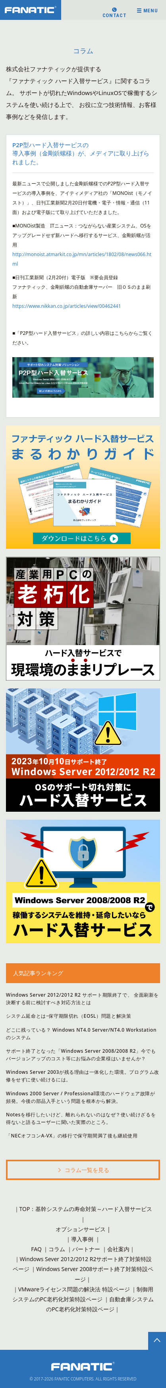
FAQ (36, 1249)
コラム (56, 1249)
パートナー (86, 1249)
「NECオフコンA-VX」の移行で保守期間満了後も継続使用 (71, 1135)
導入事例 (82, 1239)
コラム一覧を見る (83, 1171)
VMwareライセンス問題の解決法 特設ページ (74, 1289)
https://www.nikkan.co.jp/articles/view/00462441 (66, 306)
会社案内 (118, 1249)
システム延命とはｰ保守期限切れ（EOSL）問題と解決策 (68, 1016)
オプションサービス (81, 1229)
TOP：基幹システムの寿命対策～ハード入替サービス (85, 1209)
